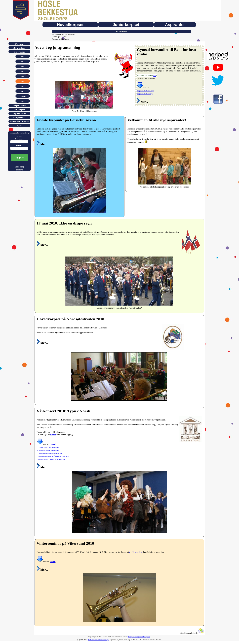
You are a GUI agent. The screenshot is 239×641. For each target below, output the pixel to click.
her (154, 75)
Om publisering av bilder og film (139, 637)
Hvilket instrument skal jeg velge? (63, 34)
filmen (53, 434)
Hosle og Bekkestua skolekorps (98, 640)
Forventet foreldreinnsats (60, 39)
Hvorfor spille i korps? (59, 37)
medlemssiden (135, 552)
